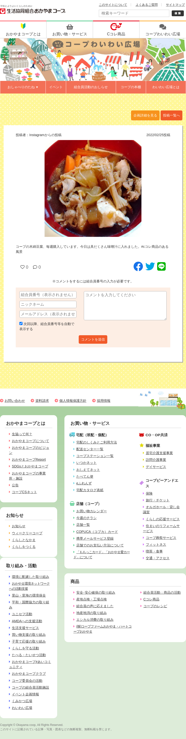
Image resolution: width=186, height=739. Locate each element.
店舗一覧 (83, 525)
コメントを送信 (93, 339)
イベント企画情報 (25, 694)
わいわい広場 (22, 708)
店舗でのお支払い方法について (100, 545)
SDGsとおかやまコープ (30, 466)
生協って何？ (22, 434)
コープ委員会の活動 (27, 681)
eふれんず (84, 483)
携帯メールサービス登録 (95, 538)
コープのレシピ (155, 606)
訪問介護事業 (156, 460)
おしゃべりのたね (23, 87)
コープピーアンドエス (162, 483)
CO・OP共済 (157, 435)
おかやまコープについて (30, 441)
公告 (15, 485)
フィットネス (156, 544)
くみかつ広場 (22, 701)
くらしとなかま (24, 540)
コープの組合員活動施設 (30, 687)
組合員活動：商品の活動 (162, 592)
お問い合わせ (15, 401)
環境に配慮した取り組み (30, 577)
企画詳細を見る (145, 115)
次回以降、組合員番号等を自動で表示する (46, 326)
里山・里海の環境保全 (29, 595)
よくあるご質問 (147, 5)
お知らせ (18, 526)
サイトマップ (175, 5)
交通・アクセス (158, 558)
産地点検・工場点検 (91, 599)
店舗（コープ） (88, 504)
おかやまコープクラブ (29, 674)
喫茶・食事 (154, 551)
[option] (93, 188)
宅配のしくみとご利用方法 (96, 442)
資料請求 (42, 401)
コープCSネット (24, 492)
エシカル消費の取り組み (95, 620)
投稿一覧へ (171, 115)
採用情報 (103, 401)
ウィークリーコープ (27, 533)
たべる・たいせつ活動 (29, 655)
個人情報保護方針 (72, 401)
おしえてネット (88, 470)
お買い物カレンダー (91, 511)
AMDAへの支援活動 (27, 621)
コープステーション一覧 (95, 456)
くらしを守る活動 (25, 648)
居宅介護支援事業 (159, 453)
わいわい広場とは (165, 87)
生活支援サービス (25, 628)
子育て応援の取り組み (29, 641)
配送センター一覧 (89, 449)
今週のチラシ (86, 518)
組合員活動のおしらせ (91, 87)
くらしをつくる (24, 547)
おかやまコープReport (29, 459)
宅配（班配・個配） (92, 435)
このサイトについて (113, 5)
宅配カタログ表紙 (89, 490)
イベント (56, 87)
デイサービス (156, 467)
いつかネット (86, 463)
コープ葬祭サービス (161, 538)
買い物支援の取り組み (29, 635)
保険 (149, 493)
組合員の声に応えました (95, 606)
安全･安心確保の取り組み (95, 592)
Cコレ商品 (151, 599)
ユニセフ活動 (22, 614)
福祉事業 (153, 445)
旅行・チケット (158, 500)
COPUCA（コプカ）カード (97, 532)
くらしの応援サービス (163, 519)
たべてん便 (84, 476)
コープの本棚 (131, 87)
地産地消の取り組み (91, 613)
